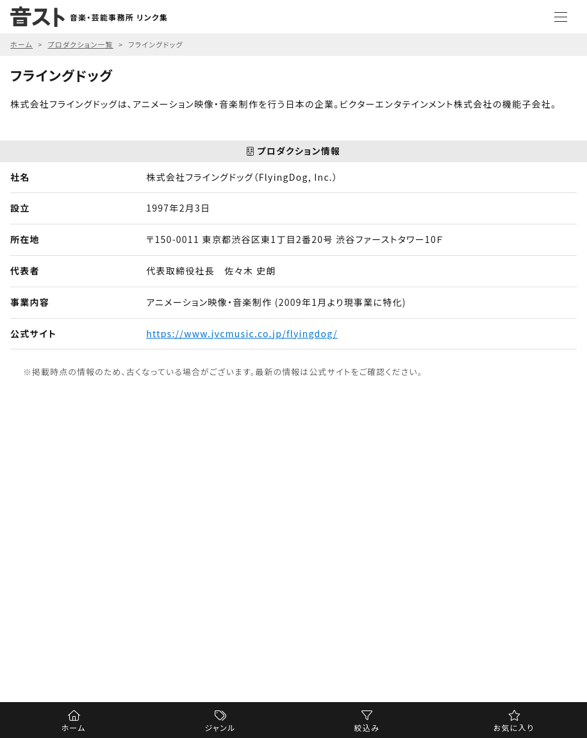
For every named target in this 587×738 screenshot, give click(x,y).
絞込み (367, 727)
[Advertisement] (293, 547)
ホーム (73, 727)
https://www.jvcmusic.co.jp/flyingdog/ (242, 333)
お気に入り (513, 727)
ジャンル (220, 727)
